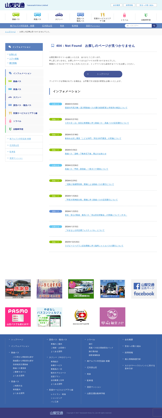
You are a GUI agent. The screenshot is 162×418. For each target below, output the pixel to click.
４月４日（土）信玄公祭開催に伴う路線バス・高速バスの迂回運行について (97, 123)
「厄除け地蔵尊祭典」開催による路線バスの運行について (89, 184)
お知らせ (13, 54)
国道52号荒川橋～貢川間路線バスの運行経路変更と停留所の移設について (96, 108)
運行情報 (13, 63)
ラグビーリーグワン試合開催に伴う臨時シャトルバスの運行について (94, 246)
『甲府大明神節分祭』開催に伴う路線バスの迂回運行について (91, 200)
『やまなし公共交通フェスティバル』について (85, 230)
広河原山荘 (47, 26)
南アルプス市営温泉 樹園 (22, 26)
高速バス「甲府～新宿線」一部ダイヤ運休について (86, 169)
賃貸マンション (93, 26)
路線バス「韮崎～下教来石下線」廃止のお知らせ (85, 154)
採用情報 (129, 5)
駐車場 (75, 26)
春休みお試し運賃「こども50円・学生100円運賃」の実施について (93, 138)
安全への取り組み (147, 5)
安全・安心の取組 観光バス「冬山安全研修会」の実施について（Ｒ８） (96, 215)
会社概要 (116, 5)
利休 (62, 26)
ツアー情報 (14, 59)
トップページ (10, 32)
